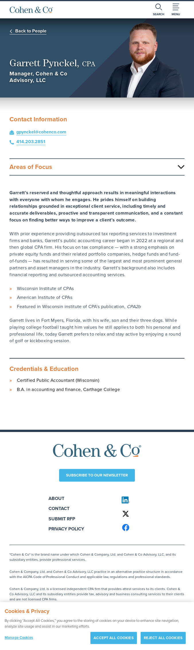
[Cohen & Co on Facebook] (151, 527)
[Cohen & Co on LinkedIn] (151, 500)
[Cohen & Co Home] (31, 9)
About (56, 498)
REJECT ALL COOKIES (163, 641)
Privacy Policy (66, 529)
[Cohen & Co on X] (151, 514)
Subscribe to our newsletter (97, 475)
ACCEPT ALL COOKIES (113, 641)
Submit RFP (62, 518)
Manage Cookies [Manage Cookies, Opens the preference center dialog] (19, 640)
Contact (59, 508)
